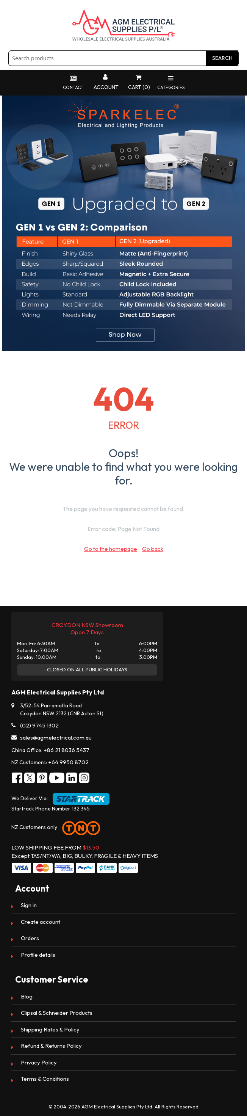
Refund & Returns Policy (51, 1045)
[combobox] (123, 58)
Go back (152, 548)
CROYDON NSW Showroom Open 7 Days (87, 628)
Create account (40, 921)
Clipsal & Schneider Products (56, 1012)
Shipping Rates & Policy (50, 1029)
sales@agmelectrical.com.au (56, 737)
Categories (170, 82)
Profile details (38, 954)
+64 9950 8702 (68, 762)
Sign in (29, 905)
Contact (73, 82)
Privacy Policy (39, 1062)
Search (222, 58)
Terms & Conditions (45, 1078)
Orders (30, 938)
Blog (27, 996)
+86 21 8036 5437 (66, 750)
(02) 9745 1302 (39, 725)
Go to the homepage (110, 548)
